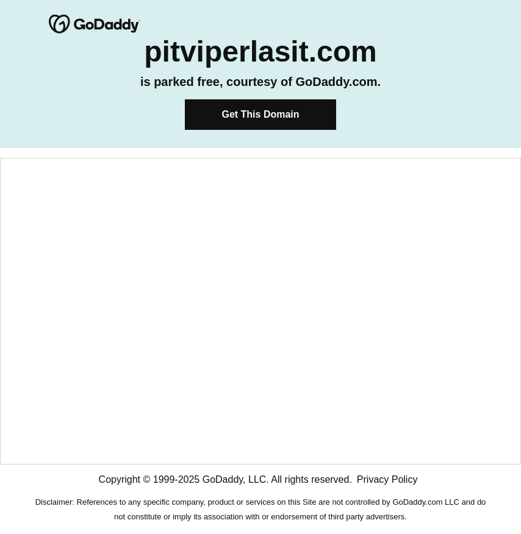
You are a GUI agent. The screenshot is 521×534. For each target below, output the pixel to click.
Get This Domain (260, 114)
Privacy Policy (387, 479)
